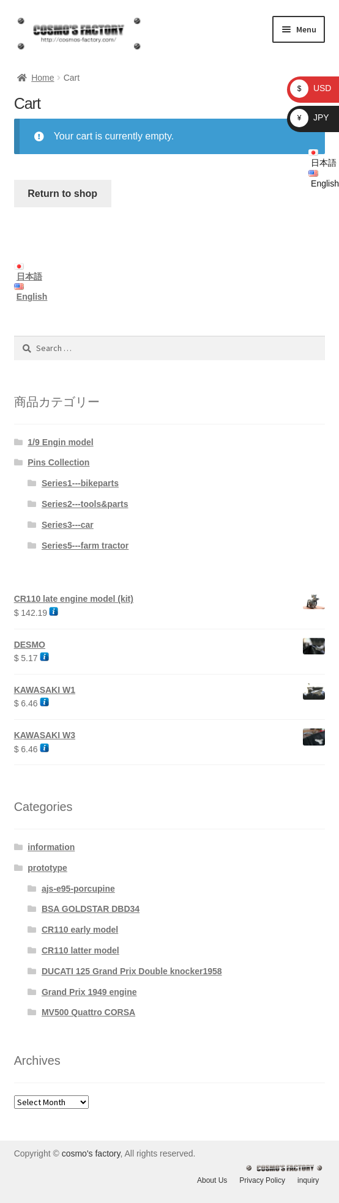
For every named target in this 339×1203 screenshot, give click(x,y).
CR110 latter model (80, 950)
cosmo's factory (91, 1153)
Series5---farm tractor (85, 545)
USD (310, 88)
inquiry (308, 1180)
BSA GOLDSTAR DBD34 (91, 909)
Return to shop (62, 193)
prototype (47, 868)
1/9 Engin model (60, 442)
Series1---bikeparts (80, 483)
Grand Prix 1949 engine (89, 992)
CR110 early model (80, 930)
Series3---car (68, 525)
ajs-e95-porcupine (78, 889)
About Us (212, 1180)
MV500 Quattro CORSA (88, 1012)
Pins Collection (58, 462)
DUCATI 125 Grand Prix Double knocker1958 (132, 971)
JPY (309, 117)
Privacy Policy (262, 1180)
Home (42, 78)
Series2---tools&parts (85, 504)
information (51, 847)
